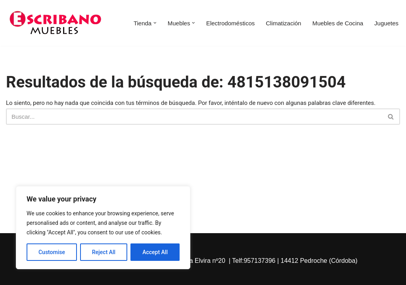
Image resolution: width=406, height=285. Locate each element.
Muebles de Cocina (337, 23)
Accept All (155, 252)
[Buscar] (194, 116)
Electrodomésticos (230, 23)
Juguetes (386, 23)
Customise (51, 252)
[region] (103, 227)
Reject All (103, 252)
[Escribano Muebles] (55, 23)
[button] (155, 23)
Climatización (283, 23)
